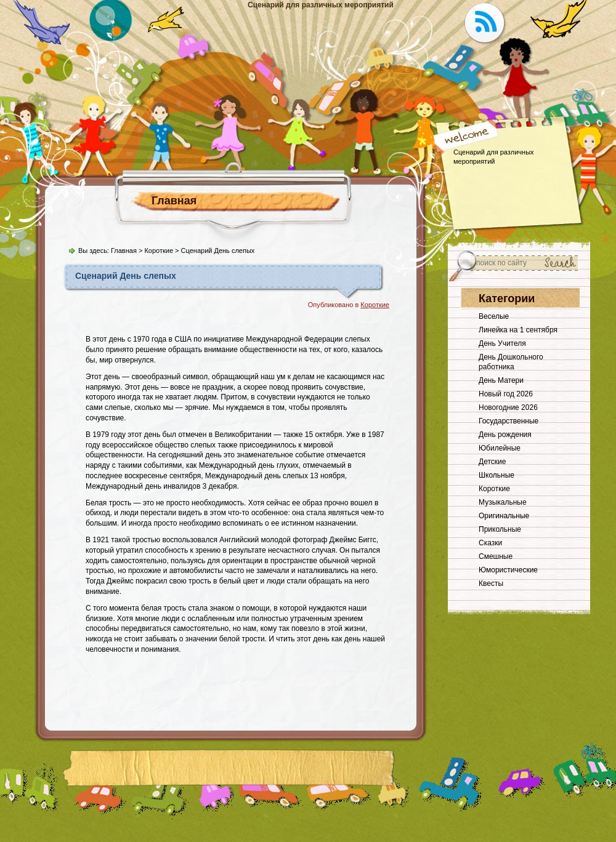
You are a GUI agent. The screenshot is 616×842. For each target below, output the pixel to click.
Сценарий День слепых (125, 276)
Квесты (491, 583)
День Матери (501, 380)
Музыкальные (503, 502)
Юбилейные (500, 448)
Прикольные (500, 529)
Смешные (496, 556)
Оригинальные (504, 515)
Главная (174, 200)
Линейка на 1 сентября (518, 330)
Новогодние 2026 (508, 407)
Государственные (508, 421)
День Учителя (502, 343)
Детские (492, 461)
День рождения (505, 434)
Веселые (494, 316)
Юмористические (508, 570)
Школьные (496, 475)
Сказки (490, 543)
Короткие (158, 250)
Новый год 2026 (506, 394)
